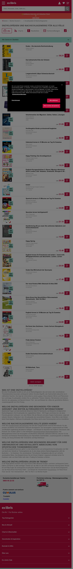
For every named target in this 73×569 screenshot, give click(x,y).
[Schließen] (62, 85)
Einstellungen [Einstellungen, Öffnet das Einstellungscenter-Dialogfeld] (16, 100)
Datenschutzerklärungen (19, 94)
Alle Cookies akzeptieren (51, 105)
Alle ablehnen (54, 100)
